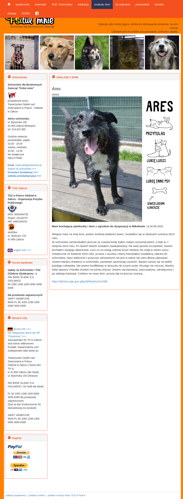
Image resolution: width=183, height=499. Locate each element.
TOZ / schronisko (61, 4)
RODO (26, 13)
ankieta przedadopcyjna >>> (24, 175)
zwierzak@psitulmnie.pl (28, 165)
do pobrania (122, 4)
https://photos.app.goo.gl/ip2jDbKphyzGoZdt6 (80, 281)
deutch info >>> (19, 329)
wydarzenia (22, 4)
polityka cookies (37, 495)
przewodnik (142, 4)
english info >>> (19, 250)
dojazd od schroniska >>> (22, 168)
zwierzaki (40, 4)
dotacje (12, 13)
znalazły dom (102, 4)
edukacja (83, 4)
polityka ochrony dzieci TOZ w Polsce (66, 495)
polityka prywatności (16, 495)
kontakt (159, 4)
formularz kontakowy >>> (23, 172)
